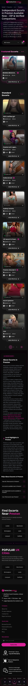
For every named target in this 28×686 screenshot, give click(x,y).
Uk (15, 7)
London (7, 526)
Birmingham (7, 531)
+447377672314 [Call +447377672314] (14, 654)
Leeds (19, 531)
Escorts (9, 7)
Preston (20, 7)
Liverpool (7, 536)
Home (3, 7)
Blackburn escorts (12, 414)
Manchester (20, 526)
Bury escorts (21, 418)
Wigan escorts (10, 416)
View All (22, 51)
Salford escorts (11, 418)
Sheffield (19, 536)
